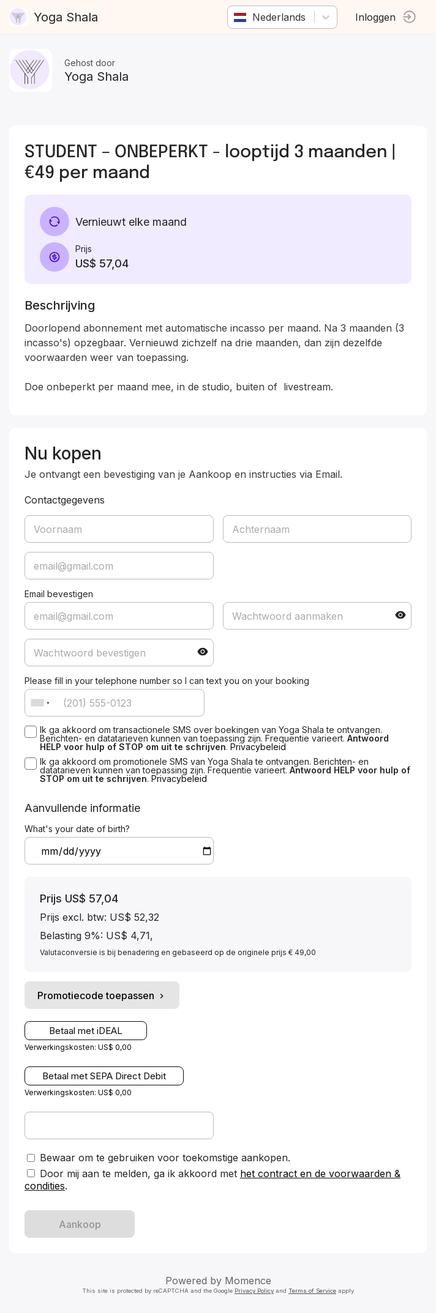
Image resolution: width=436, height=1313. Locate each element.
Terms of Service (312, 1290)
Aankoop (80, 1224)
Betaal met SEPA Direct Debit (104, 1076)
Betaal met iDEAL (85, 1030)
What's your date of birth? (77, 829)
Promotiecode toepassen (102, 995)
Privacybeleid (258, 747)
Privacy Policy (254, 1290)
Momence (248, 1280)
